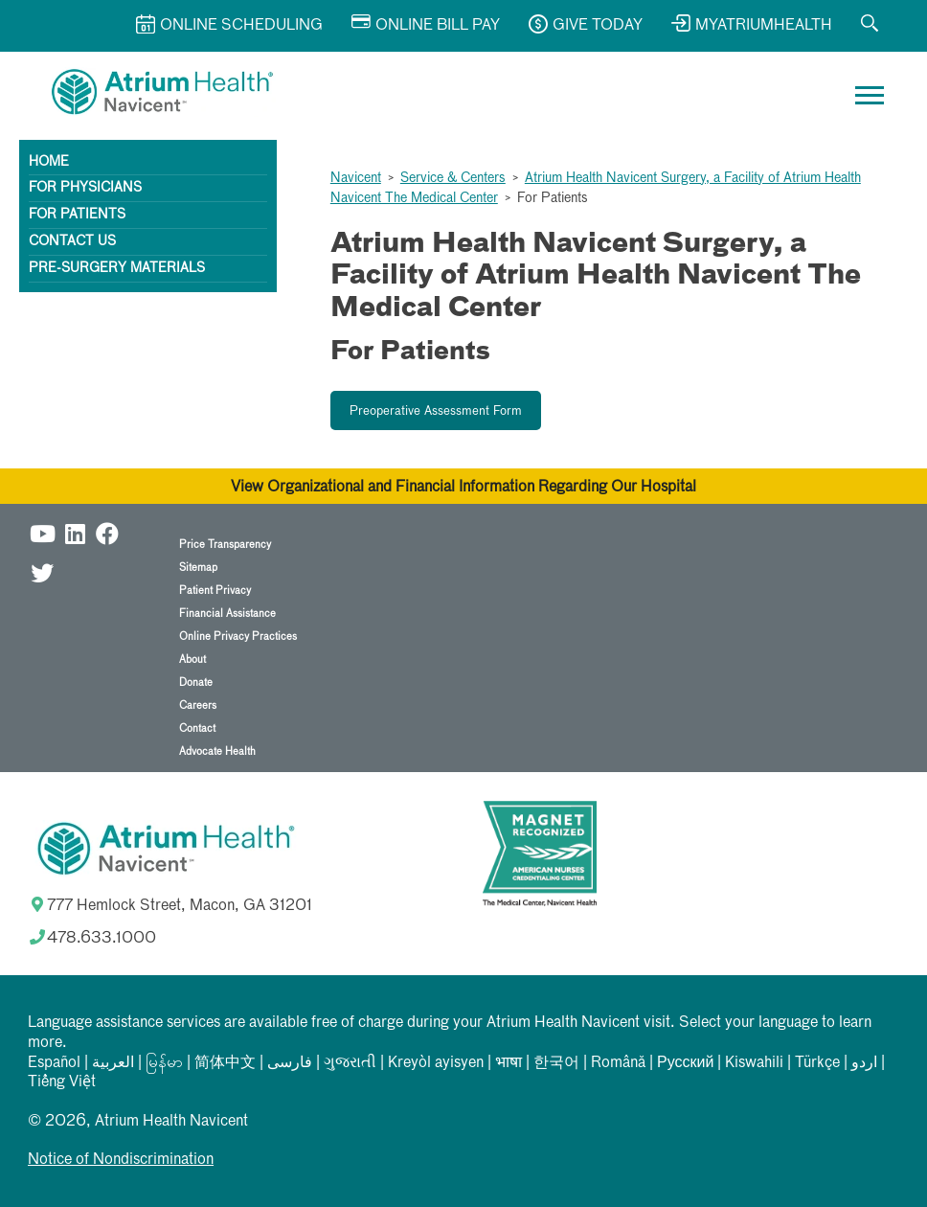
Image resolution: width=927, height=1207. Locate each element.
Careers (197, 705)
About (192, 659)
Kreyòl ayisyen (436, 1063)
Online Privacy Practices (238, 636)
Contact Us (72, 241)
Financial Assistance (227, 613)
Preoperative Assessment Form (436, 411)
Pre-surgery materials (117, 268)
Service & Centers (453, 178)
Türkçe (817, 1063)
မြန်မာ (164, 1063)
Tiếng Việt (62, 1082)
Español (54, 1063)
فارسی (289, 1063)
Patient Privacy (215, 590)
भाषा (508, 1063)
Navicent (355, 178)
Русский (685, 1063)
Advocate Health (217, 751)
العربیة (113, 1063)
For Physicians (85, 187)
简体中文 (225, 1063)
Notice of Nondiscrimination (121, 1160)
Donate (196, 682)
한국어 (556, 1063)
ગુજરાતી (350, 1063)
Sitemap (198, 567)
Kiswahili (754, 1063)
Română (618, 1063)
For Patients (77, 214)
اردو (864, 1063)
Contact (197, 728)
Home (49, 162)
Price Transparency (225, 544)
